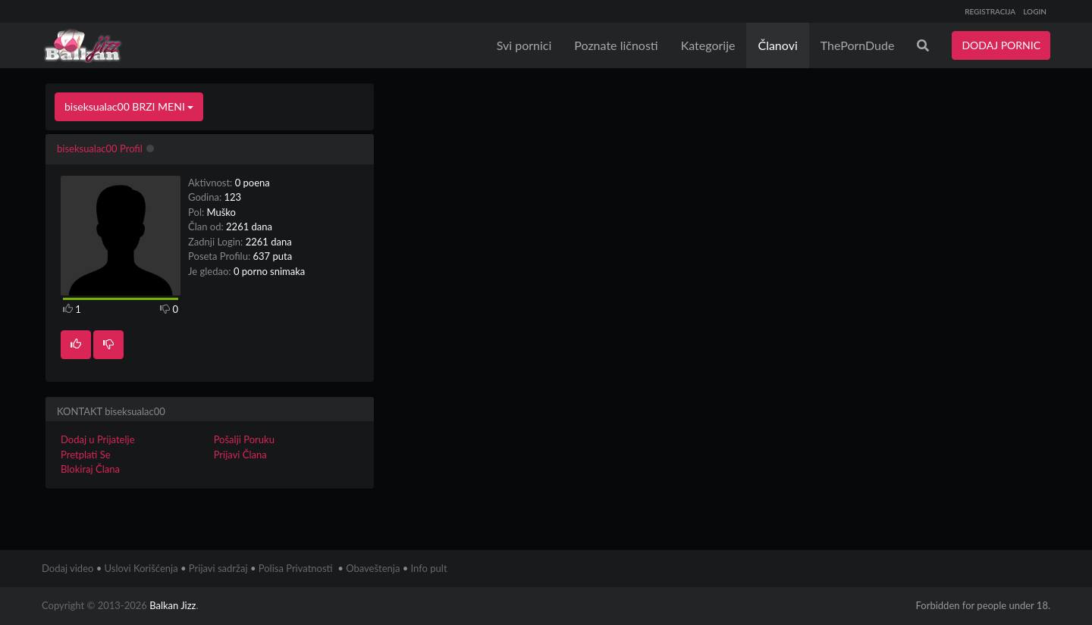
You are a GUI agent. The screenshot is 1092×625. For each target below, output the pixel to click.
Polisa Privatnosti (296, 568)
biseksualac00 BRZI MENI (128, 106)
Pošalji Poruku (244, 439)
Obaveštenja (373, 568)
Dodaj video (67, 568)
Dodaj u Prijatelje (98, 439)
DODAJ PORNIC (1001, 45)
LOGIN (1034, 11)
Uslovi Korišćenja (141, 568)
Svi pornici (524, 45)
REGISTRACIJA (990, 11)
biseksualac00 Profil (100, 148)
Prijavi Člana (240, 454)
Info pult (429, 568)
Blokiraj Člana (90, 469)
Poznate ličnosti (615, 45)
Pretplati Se (86, 454)
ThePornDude (858, 45)
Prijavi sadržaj (218, 568)
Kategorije (708, 45)
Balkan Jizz (172, 605)
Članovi (777, 45)
